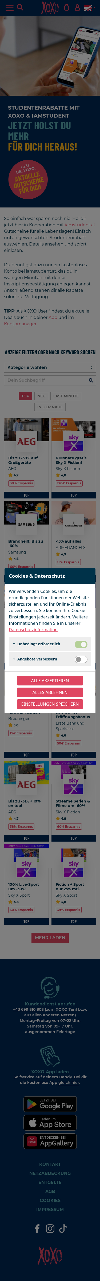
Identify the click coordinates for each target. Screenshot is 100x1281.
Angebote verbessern (37, 659)
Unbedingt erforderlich (38, 643)
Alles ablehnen (50, 692)
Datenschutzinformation (33, 630)
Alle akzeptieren (50, 681)
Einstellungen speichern (50, 704)
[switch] (81, 659)
